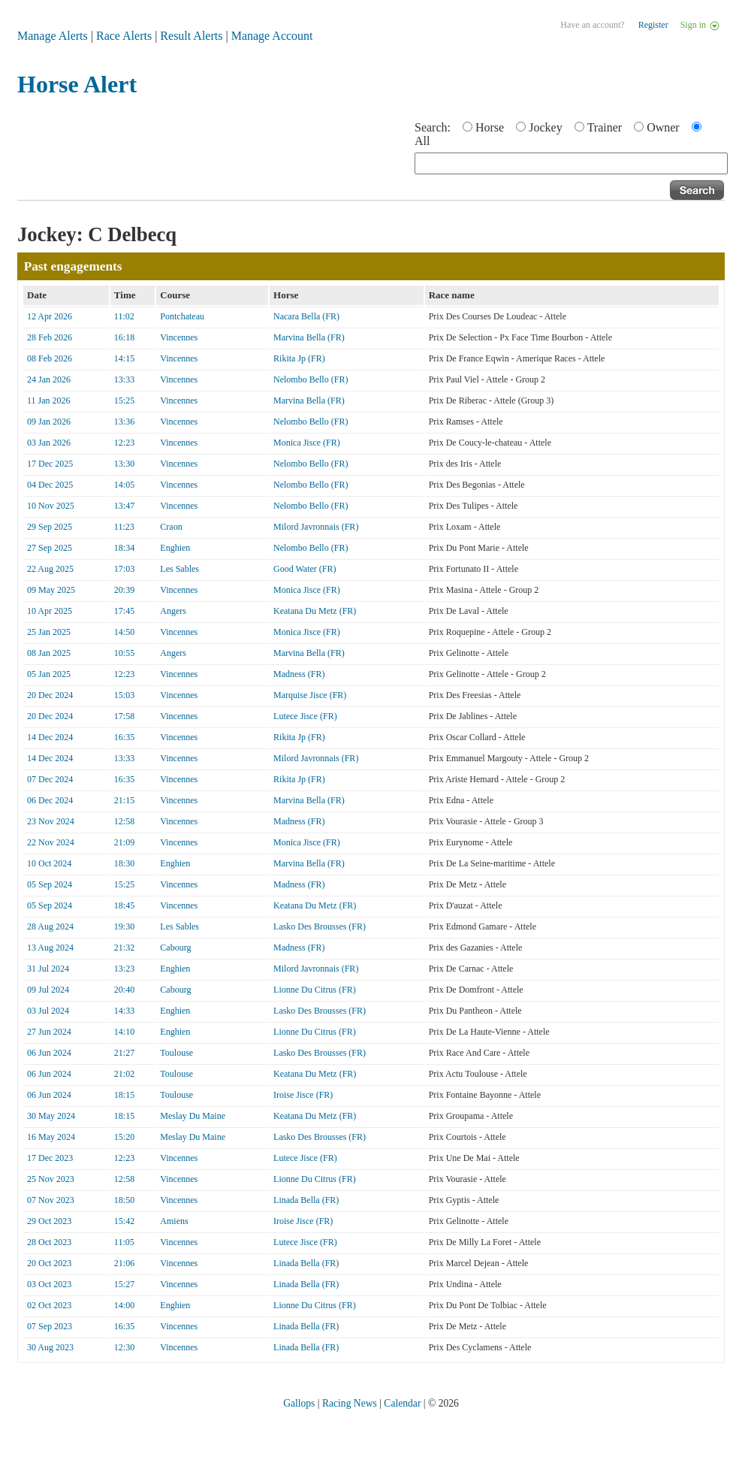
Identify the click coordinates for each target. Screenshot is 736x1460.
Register (653, 25)
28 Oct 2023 (49, 1242)
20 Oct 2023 (49, 1263)
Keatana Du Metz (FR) (314, 611)
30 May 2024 (51, 1116)
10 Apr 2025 (49, 611)
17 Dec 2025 (50, 463)
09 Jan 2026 (49, 421)
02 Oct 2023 (49, 1305)
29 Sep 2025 (49, 526)
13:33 (124, 379)
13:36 (124, 421)
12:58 (124, 821)
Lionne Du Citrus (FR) (314, 989)
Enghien (175, 548)
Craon (171, 526)
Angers (173, 611)
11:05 (124, 1242)
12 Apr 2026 (49, 316)
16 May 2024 (51, 1137)
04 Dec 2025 (50, 484)
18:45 (124, 905)
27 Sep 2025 (49, 548)
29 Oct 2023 (49, 1221)
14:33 (124, 1010)
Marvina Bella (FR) (309, 337)
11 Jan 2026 (49, 400)
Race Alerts (124, 35)
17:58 (124, 716)
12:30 (124, 1347)
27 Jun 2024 (49, 1031)
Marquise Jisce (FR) (309, 695)
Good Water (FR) (304, 569)
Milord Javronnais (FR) (315, 526)
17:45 (124, 611)
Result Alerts (191, 35)
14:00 (124, 1305)
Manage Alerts (52, 35)
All (422, 141)
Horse (489, 127)
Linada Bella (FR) (306, 1200)
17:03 (124, 569)
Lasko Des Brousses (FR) (319, 926)
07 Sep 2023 (49, 1326)
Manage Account (272, 35)
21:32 (124, 947)
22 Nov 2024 (50, 842)
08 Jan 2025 (49, 653)
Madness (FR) (298, 674)
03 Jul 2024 (48, 1010)
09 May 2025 (51, 590)
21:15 (124, 800)
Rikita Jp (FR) (299, 358)
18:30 (124, 863)
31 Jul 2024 (48, 968)
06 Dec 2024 (50, 800)
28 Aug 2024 (50, 926)
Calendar (402, 1403)
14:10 (124, 1031)
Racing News (349, 1403)
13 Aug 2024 (50, 947)
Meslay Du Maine (192, 1116)
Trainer (605, 127)
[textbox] (571, 163)
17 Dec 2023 (50, 1158)
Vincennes (179, 337)
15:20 (124, 1137)
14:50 (124, 632)
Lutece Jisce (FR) (305, 716)
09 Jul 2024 (48, 989)
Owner (663, 127)
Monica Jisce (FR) (306, 442)
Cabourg (175, 947)
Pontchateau (182, 316)
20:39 (124, 590)
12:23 (124, 442)
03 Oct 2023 (49, 1284)
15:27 (124, 1284)
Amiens (174, 1221)
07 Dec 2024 (50, 779)
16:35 (124, 737)
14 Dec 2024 (50, 737)
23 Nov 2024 (50, 821)
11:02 (124, 316)
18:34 (124, 548)
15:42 (124, 1221)
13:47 (124, 505)
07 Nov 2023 (50, 1200)
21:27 (124, 1052)
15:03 (124, 695)
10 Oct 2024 (49, 863)
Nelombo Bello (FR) (310, 379)
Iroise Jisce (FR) (303, 1095)
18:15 (124, 1095)
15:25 (124, 400)
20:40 (124, 989)
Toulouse (176, 1052)
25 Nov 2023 (50, 1179)
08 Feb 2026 (49, 358)
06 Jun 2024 (49, 1052)
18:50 (124, 1200)
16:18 (124, 337)
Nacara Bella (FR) (306, 316)
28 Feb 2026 (49, 337)
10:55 (124, 653)
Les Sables (179, 569)
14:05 (124, 484)
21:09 (124, 842)
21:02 (124, 1074)
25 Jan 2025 (49, 632)
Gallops (299, 1403)
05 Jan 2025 (49, 674)
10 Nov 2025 (50, 505)
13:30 (124, 463)
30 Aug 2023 (50, 1347)
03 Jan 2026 (49, 442)
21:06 (124, 1263)
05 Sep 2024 (49, 884)
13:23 (124, 968)
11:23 (124, 526)
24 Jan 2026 (49, 379)
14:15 (124, 358)
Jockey (545, 127)
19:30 (124, 926)
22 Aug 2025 (50, 569)
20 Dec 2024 (50, 695)
